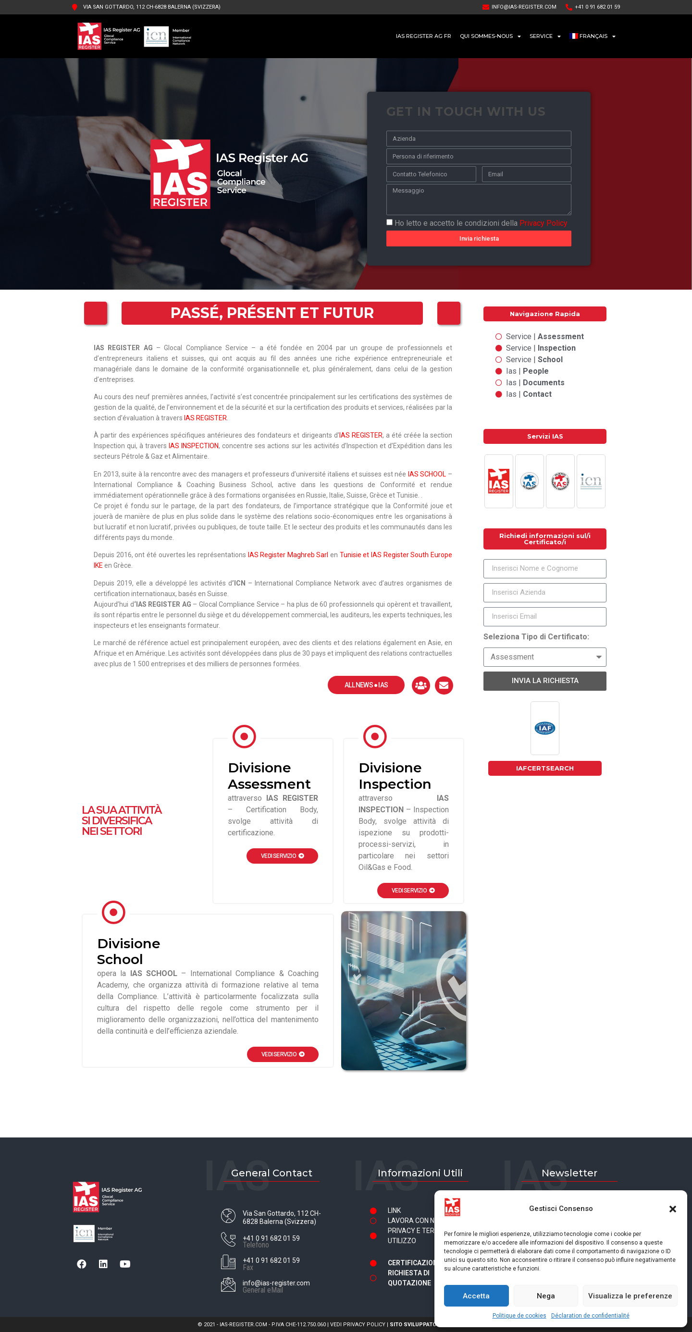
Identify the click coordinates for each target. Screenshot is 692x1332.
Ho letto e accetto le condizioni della (481, 222)
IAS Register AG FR (423, 36)
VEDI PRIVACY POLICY (357, 1324)
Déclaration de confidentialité (590, 1315)
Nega (546, 1296)
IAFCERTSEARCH (545, 768)
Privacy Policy (543, 222)
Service (545, 36)
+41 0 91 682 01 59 (271, 1238)
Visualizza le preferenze (630, 1296)
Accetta (476, 1296)
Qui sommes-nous (490, 36)
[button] (673, 1209)
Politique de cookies (519, 1315)
